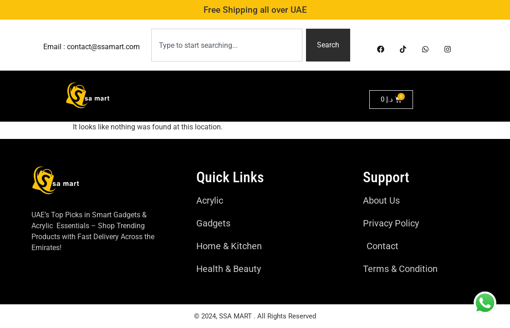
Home (165, 90)
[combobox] (227, 45)
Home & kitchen (260, 90)
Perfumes (255, 111)
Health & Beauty (197, 111)
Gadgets (204, 90)
